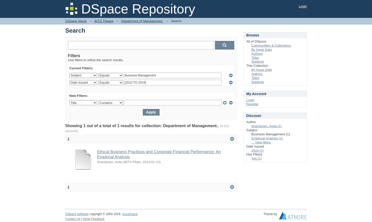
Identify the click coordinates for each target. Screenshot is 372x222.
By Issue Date (261, 49)
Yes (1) (256, 158)
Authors (257, 54)
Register (252, 104)
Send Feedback (94, 219)
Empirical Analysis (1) (267, 138)
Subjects (257, 61)
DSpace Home (76, 21)
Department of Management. (142, 21)
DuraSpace (130, 214)
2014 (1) (257, 150)
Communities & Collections (271, 45)
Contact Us (73, 219)
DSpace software (77, 214)
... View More (261, 142)
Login (303, 6)
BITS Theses (103, 21)
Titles (255, 58)
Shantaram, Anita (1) (266, 126)
